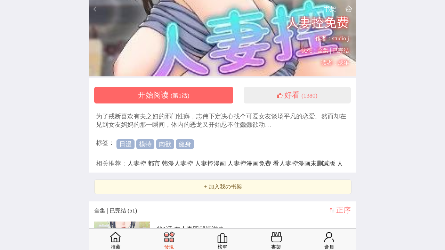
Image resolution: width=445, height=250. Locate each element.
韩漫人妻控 (178, 163)
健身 (185, 144)
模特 (145, 144)
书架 (330, 9)
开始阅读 (163, 95)
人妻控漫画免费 (250, 163)
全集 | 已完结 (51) (115, 210)
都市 (155, 163)
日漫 (125, 144)
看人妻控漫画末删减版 (305, 163)
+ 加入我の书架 (223, 187)
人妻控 (137, 163)
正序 (343, 210)
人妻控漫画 (211, 163)
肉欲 (165, 144)
